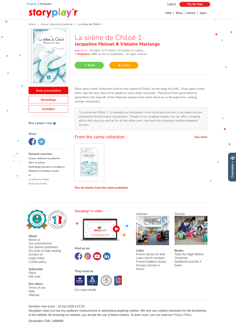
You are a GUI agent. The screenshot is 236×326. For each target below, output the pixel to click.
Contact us (36, 254)
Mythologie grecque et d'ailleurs (47, 167)
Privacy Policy (182, 314)
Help (168, 12)
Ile (30, 175)
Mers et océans (37, 162)
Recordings (48, 100)
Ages (203, 12)
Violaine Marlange (139, 44)
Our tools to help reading (45, 250)
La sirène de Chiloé (39, 179)
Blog (179, 12)
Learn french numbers (150, 258)
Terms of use (37, 287)
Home (32, 24)
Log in (171, 3)
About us (34, 239)
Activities (48, 109)
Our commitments (40, 243)
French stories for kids (150, 254)
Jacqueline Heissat (95, 44)
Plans (32, 272)
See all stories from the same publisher (101, 188)
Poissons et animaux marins (44, 171)
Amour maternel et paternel (44, 158)
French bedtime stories (151, 261)
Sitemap (34, 295)
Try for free (195, 4)
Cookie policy (37, 261)
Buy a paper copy (42, 123)
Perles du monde (38, 183)
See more (201, 137)
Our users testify (85, 289)
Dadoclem (83, 54)
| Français (44, 3)
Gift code (34, 276)
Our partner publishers (43, 247)
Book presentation (48, 91)
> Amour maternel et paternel (54, 24)
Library (190, 12)
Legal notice (36, 258)
